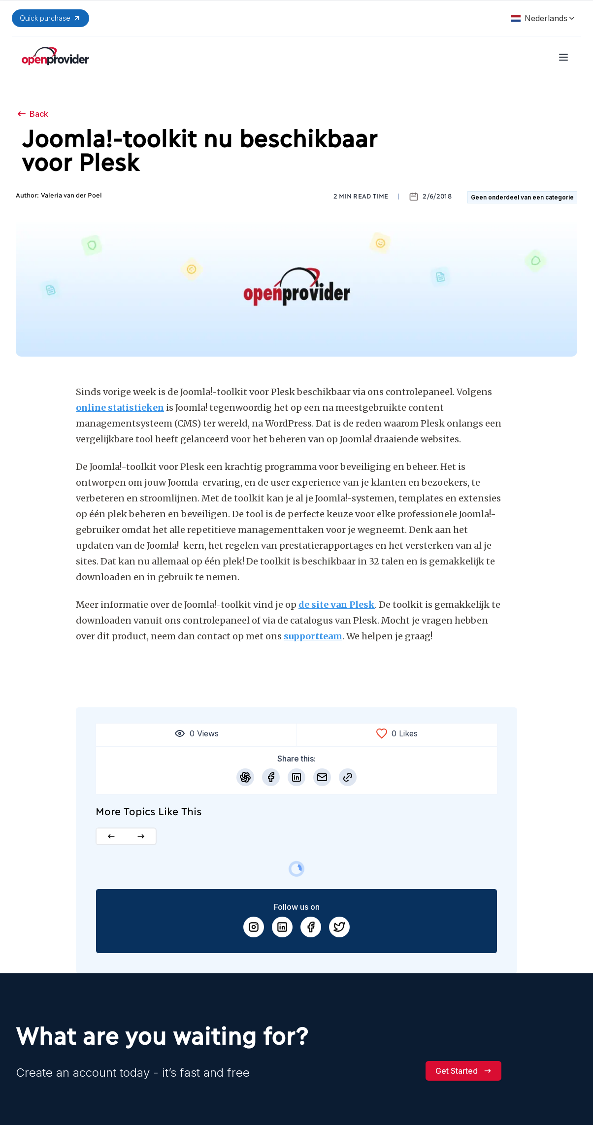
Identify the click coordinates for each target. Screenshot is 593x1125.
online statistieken (120, 407)
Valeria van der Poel (71, 195)
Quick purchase (50, 18)
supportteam (313, 636)
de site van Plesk (336, 604)
